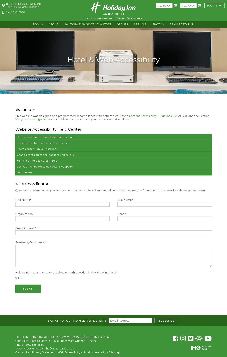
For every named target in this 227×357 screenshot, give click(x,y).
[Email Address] (130, 313)
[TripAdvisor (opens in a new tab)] (199, 331)
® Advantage (87, 24)
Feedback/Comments (30, 236)
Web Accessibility (69, 345)
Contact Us (22, 345)
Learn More (24, 166)
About (53, 24)
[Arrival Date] (159, 5)
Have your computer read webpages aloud (45, 131)
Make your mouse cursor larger (38, 154)
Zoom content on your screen (36, 143)
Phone (121, 208)
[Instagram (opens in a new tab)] (183, 331)
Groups (122, 24)
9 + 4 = (20, 272)
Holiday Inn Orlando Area (113, 10)
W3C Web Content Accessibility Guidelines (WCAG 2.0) (151, 110)
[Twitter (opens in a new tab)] (190, 331)
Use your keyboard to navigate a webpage (45, 160)
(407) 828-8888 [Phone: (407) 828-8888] (34, 337)
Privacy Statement (44, 345)
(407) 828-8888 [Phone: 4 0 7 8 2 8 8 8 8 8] (15, 12)
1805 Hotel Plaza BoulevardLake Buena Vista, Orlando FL (24, 5)
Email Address (25, 222)
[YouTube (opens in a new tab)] (208, 331)
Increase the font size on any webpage (42, 137)
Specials (140, 24)
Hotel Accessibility (94, 345)
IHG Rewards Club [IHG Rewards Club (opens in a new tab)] (201, 341)
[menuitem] (38, 24)
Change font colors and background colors (45, 148)
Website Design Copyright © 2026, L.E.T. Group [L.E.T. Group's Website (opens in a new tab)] (44, 341)
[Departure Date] (183, 5)
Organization (24, 208)
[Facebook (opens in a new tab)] (175, 331)
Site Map (114, 345)
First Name (23, 193)
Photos (158, 24)
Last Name (125, 193)
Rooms (38, 24)
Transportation (182, 24)
